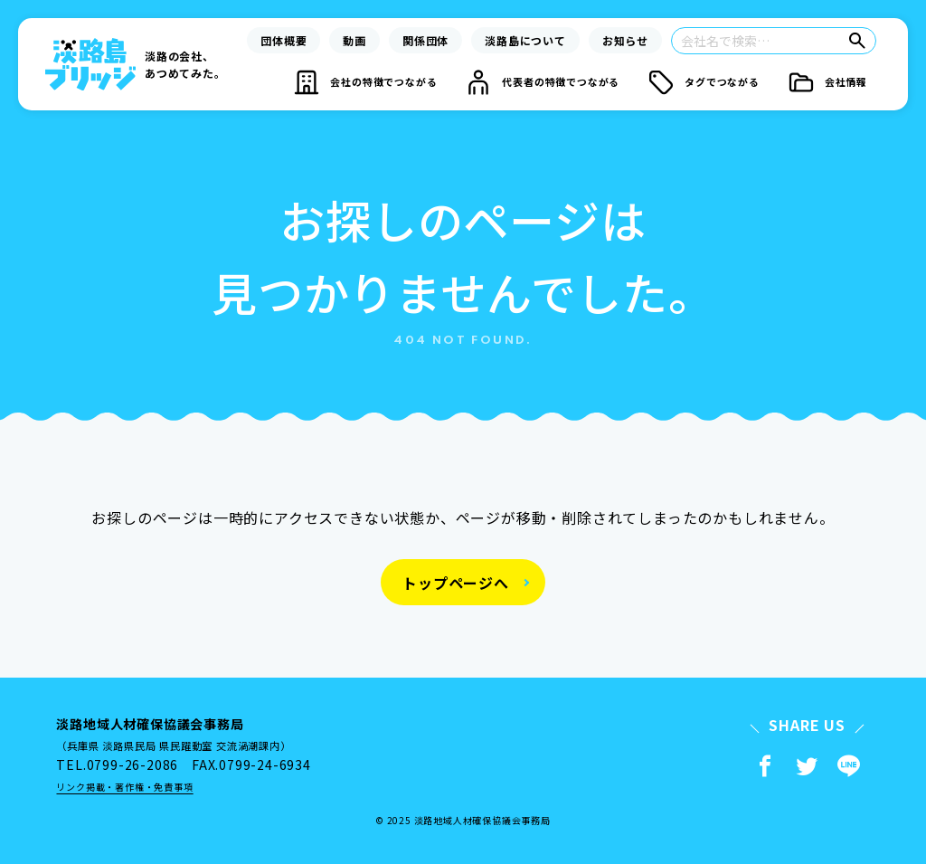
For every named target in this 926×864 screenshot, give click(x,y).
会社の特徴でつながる (383, 81)
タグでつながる (722, 81)
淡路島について (525, 40)
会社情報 (846, 81)
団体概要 (283, 40)
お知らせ (625, 40)
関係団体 (425, 40)
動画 (354, 40)
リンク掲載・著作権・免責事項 (124, 786)
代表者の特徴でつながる (560, 81)
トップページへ (455, 582)
